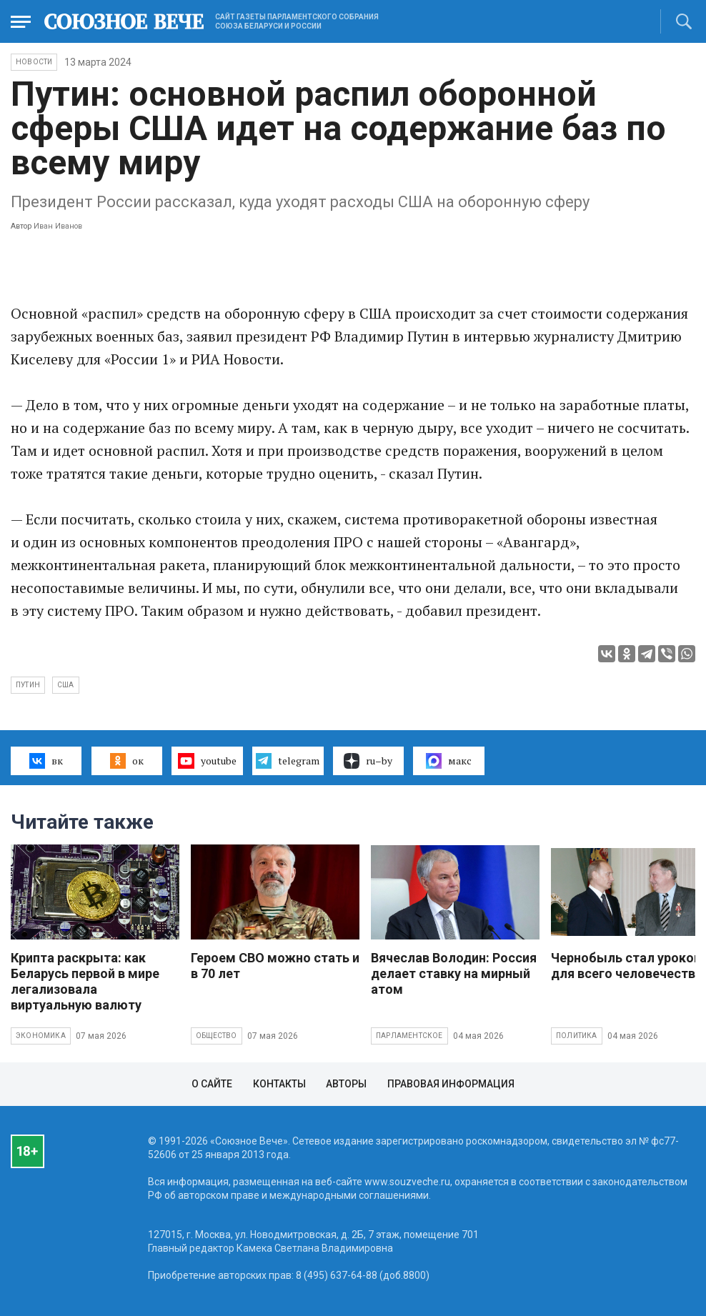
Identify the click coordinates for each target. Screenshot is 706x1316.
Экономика (41, 1036)
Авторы (346, 1084)
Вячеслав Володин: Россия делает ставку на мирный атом (454, 973)
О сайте (212, 1084)
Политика (576, 1036)
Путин (28, 685)
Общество (216, 1036)
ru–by (368, 761)
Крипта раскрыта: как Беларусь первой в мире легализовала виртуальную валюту (85, 981)
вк (46, 761)
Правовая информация (450, 1084)
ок (127, 761)
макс (449, 761)
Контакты (279, 1084)
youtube (207, 761)
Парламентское (409, 1036)
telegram (287, 761)
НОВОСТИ (34, 62)
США (65, 685)
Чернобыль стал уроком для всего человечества (627, 965)
